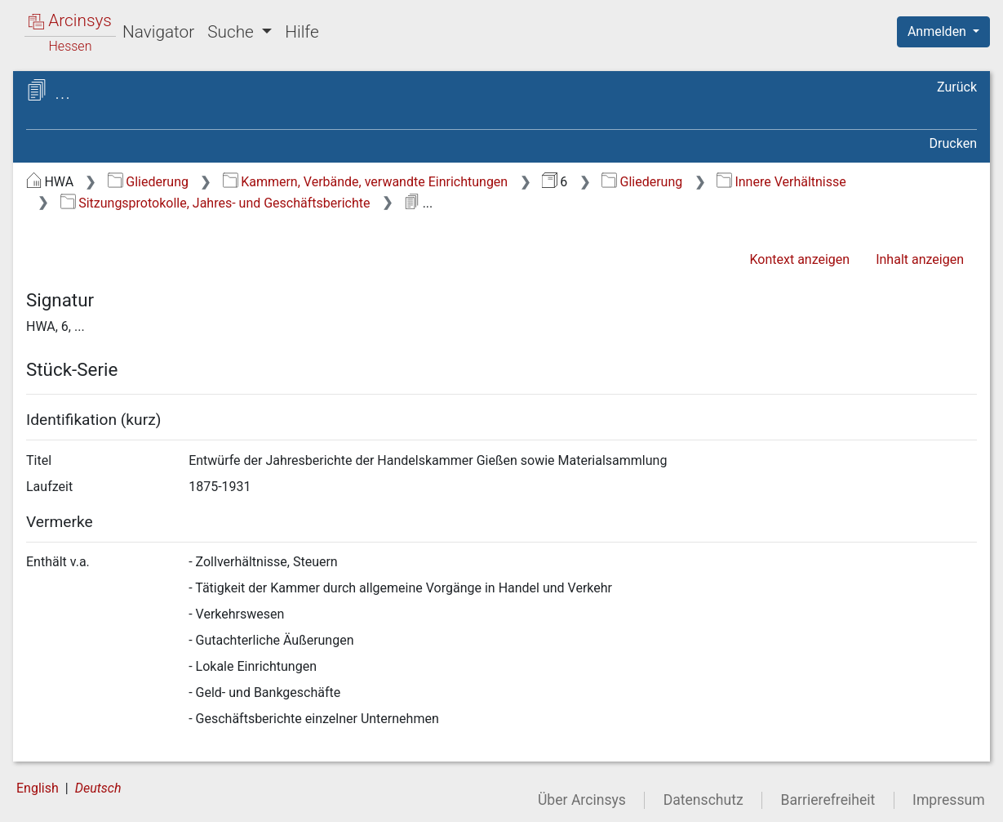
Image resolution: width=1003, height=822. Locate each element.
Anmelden (939, 31)
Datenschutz (703, 800)
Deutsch (98, 788)
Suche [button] (232, 32)
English (37, 788)
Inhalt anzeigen (920, 259)
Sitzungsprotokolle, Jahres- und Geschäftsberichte (215, 203)
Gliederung (148, 182)
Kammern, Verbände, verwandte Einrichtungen (365, 182)
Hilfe (301, 32)
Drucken (953, 143)
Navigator (158, 32)
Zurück (957, 87)
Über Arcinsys (582, 800)
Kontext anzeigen (799, 259)
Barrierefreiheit (828, 800)
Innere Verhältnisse (781, 182)
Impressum (948, 800)
